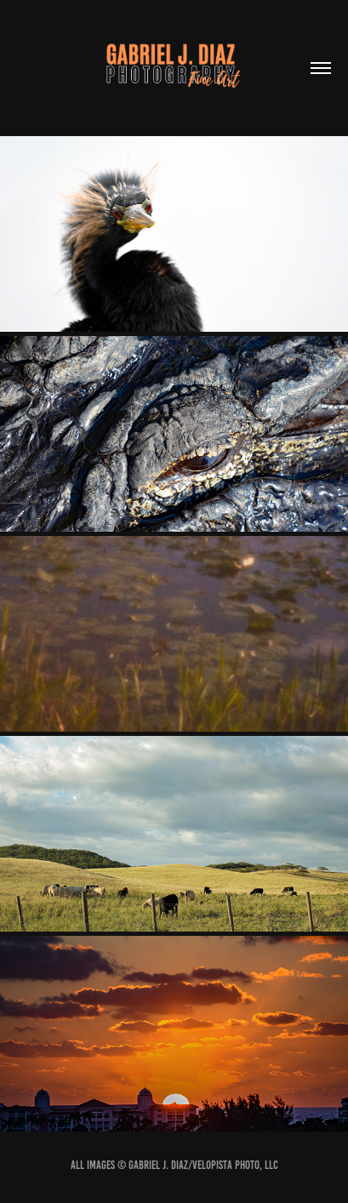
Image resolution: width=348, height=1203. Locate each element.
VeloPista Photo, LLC (235, 1165)
